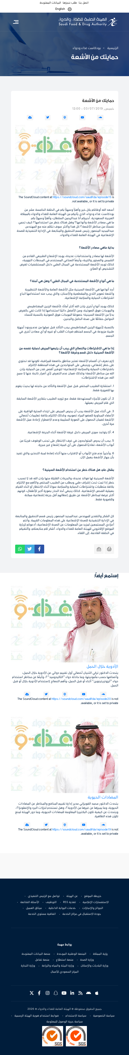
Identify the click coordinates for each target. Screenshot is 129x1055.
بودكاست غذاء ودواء (87, 48)
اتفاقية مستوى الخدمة (42, 914)
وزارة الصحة (87, 960)
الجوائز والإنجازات (92, 908)
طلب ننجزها (70, 3)
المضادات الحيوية (103, 797)
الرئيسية (112, 48)
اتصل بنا (84, 3)
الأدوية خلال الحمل (102, 666)
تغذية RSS (69, 902)
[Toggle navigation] (16, 21)
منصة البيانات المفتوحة (35, 954)
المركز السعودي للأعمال (65, 972)
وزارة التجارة (28, 966)
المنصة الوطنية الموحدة (71, 954)
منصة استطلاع (64, 960)
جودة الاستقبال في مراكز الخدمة (81, 914)
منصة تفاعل (42, 960)
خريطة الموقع (92, 896)
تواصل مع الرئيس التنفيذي (44, 896)
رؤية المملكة (100, 954)
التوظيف (51, 902)
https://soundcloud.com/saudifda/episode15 (82, 197)
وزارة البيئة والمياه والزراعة (58, 966)
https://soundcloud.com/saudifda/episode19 (81, 829)
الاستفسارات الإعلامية (95, 902)
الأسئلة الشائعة (29, 902)
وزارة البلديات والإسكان (94, 966)
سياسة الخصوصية (104, 1016)
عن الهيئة (72, 896)
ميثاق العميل (34, 908)
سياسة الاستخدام (75, 1016)
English (60, 9)
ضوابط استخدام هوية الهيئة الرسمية (36, 1016)
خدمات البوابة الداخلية (62, 908)
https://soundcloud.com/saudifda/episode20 (81, 699)
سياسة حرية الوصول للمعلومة (64, 1022)
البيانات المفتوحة (50, 3)
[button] (70, 9)
